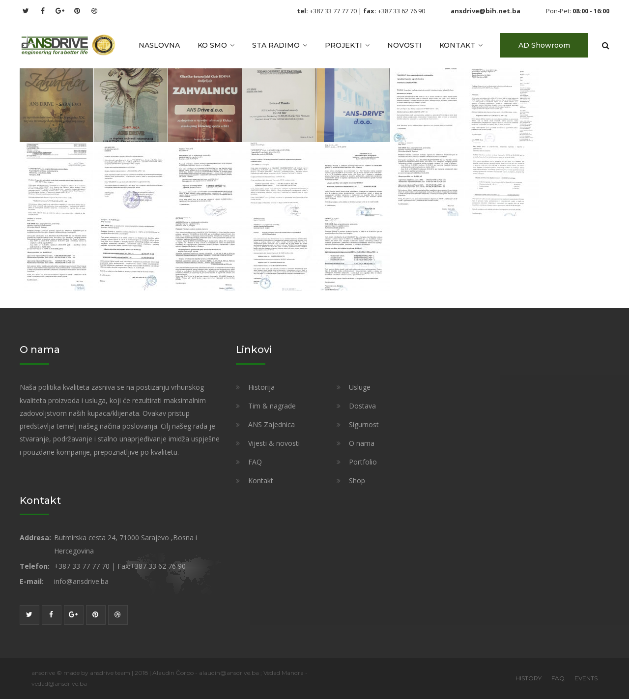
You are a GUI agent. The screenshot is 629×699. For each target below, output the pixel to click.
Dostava (362, 405)
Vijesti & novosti (274, 443)
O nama (361, 443)
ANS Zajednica (271, 424)
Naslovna (159, 45)
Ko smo (212, 45)
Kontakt (457, 45)
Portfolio (363, 461)
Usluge (360, 387)
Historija (261, 387)
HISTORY (528, 678)
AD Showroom (544, 45)
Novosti (404, 45)
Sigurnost (364, 424)
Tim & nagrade (272, 405)
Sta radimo (276, 45)
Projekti (343, 45)
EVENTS (586, 678)
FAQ (255, 461)
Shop (357, 480)
